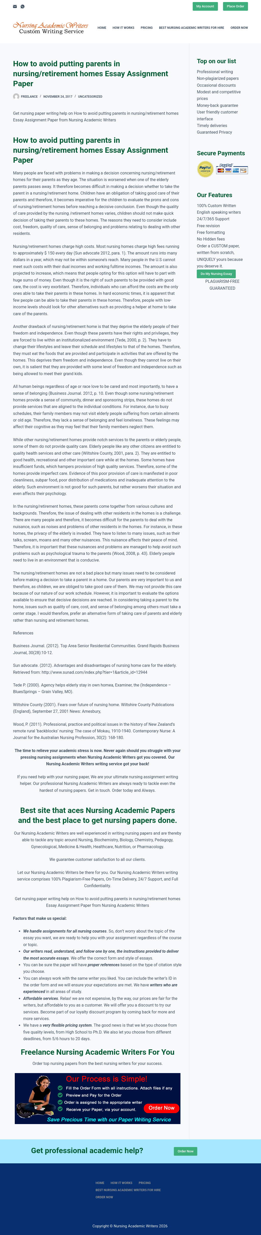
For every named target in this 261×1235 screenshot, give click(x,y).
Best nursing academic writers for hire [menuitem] (191, 28)
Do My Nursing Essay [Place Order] (216, 274)
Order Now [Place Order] (185, 1151)
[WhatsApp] (22, 6)
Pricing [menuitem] (147, 28)
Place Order (235, 6)
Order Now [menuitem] (239, 28)
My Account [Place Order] (205, 6)
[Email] (15, 6)
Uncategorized (90, 96)
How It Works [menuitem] (123, 28)
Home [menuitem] (102, 28)
